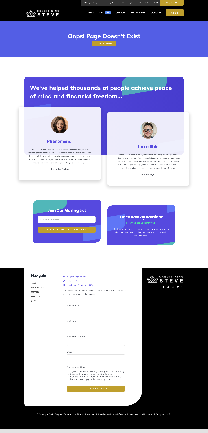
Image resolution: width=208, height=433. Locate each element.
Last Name (72, 321)
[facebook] (163, 287)
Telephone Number (77, 336)
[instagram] (173, 287)
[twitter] (168, 287)
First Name (73, 305)
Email (70, 351)
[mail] (178, 287)
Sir (170, 414)
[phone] (182, 287)
